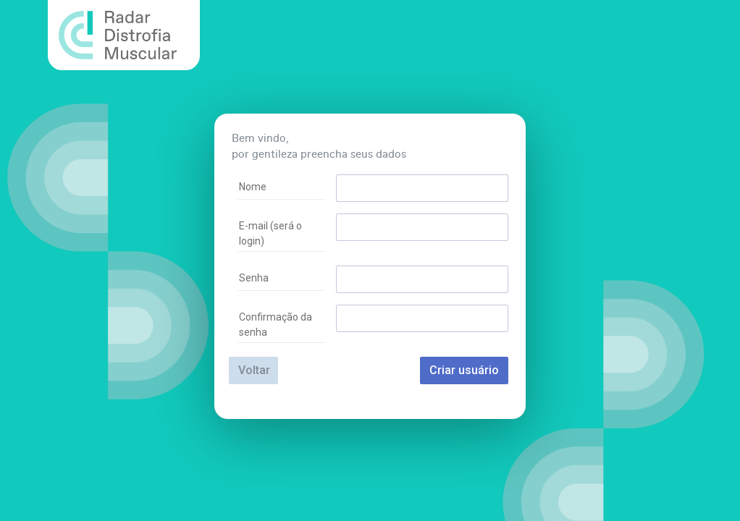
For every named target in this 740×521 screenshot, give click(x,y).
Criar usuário (464, 370)
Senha (254, 278)
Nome (252, 186)
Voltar (254, 370)
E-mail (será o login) (270, 233)
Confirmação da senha (275, 324)
